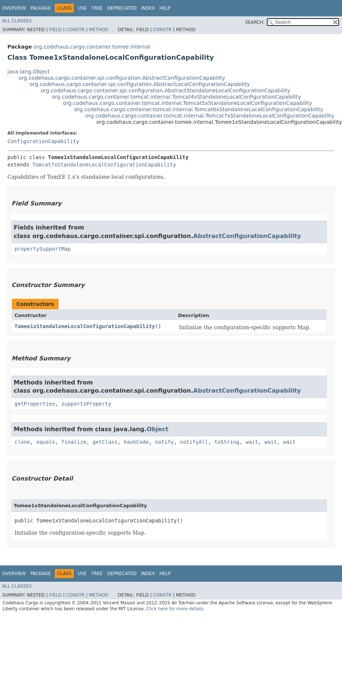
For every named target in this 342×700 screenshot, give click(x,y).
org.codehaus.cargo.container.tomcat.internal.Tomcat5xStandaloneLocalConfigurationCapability (187, 103)
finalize (73, 442)
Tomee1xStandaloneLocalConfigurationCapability (84, 326)
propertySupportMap (42, 249)
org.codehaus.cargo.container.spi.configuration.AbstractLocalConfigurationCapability (140, 84)
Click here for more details (174, 608)
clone (22, 442)
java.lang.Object (28, 72)
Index (148, 8)
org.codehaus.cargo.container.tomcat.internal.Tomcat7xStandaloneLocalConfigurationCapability (209, 116)
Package (40, 8)
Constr (75, 29)
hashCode (136, 442)
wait (252, 442)
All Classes (16, 20)
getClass (105, 442)
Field (55, 29)
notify (164, 442)
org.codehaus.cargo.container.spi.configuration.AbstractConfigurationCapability (122, 78)
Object (158, 429)
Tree (97, 8)
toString (227, 442)
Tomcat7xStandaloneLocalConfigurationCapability (104, 165)
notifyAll (194, 442)
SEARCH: (255, 22)
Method (99, 29)
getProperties (34, 404)
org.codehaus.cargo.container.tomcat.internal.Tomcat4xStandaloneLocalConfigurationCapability (176, 97)
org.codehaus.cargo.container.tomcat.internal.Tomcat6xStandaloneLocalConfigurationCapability (198, 109)
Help (165, 8)
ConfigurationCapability (43, 141)
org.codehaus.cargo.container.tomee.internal (91, 47)
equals (45, 442)
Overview (14, 8)
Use (82, 8)
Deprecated (122, 8)
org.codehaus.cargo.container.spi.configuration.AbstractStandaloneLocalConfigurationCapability (165, 90)
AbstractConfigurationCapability (247, 236)
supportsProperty (86, 404)
